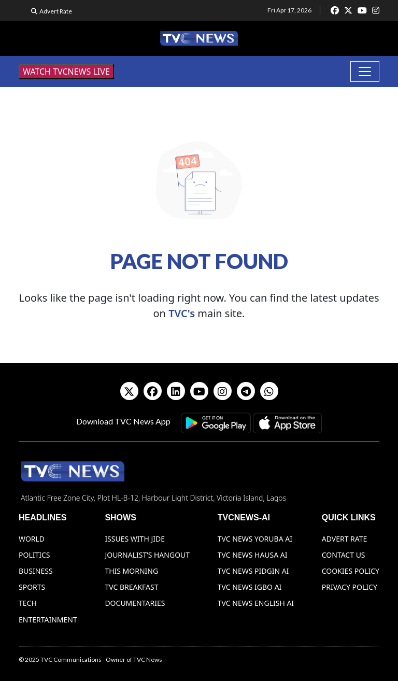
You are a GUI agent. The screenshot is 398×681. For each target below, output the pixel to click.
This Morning (131, 571)
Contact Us (343, 555)
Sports (32, 587)
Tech (28, 603)
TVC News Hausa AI (253, 555)
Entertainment (48, 620)
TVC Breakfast (131, 587)
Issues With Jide (135, 539)
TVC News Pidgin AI (253, 571)
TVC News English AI (256, 603)
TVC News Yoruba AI (255, 539)
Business (36, 571)
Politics (34, 555)
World (32, 539)
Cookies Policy (350, 571)
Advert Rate (55, 11)
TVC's (181, 313)
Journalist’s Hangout (147, 555)
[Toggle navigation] (364, 71)
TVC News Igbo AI (250, 587)
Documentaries (135, 603)
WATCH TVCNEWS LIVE (66, 71)
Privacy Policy (349, 587)
